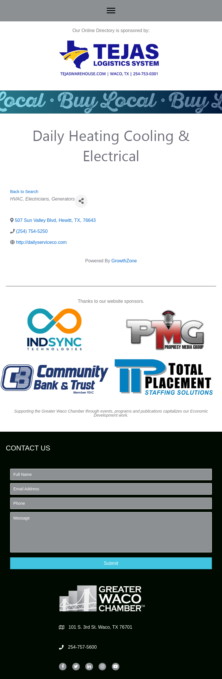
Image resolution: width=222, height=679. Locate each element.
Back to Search (24, 191)
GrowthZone (124, 260)
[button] (111, 563)
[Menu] (111, 11)
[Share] (81, 201)
